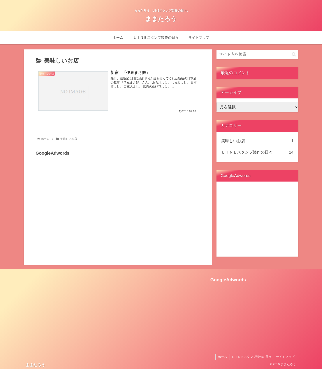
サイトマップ (285, 357)
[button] (294, 54)
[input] (257, 54)
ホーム (222, 357)
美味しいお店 (257, 140)
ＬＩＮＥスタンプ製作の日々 (257, 152)
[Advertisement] (68, 184)
